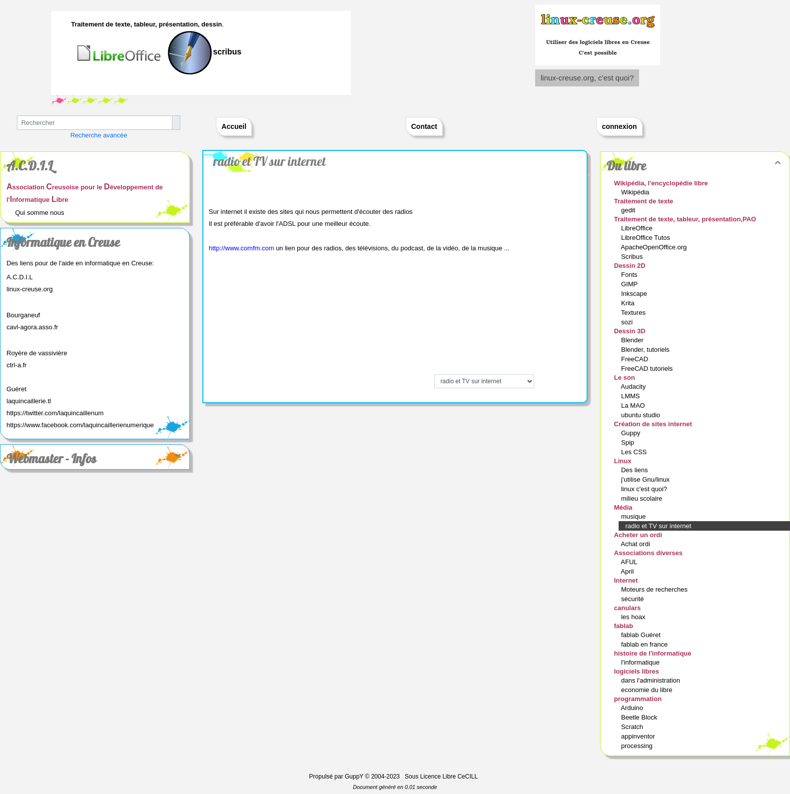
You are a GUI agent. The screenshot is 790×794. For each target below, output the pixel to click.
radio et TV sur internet (269, 161)
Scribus (633, 256)
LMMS (631, 396)
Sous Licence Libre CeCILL (442, 776)
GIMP (630, 284)
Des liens (635, 470)
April (628, 571)
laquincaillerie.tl (28, 401)
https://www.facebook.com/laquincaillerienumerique (80, 425)
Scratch (633, 727)
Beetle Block (640, 717)
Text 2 (58, 100)
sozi (628, 322)
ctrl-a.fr (16, 365)
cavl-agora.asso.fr (32, 327)
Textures (634, 312)
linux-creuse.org (29, 289)
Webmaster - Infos (94, 459)
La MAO (634, 405)
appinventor (639, 736)
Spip (628, 442)
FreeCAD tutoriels (648, 368)
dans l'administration (651, 680)
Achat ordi (636, 544)
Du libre (695, 166)
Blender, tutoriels (646, 349)
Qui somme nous (39, 212)
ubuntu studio (641, 415)
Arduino (633, 708)
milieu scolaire (642, 498)
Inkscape (635, 293)
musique (634, 516)
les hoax (634, 617)
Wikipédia (636, 192)
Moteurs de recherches (655, 589)
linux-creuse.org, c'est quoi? (587, 77)
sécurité (633, 599)
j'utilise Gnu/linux (646, 479)
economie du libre (647, 690)
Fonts (630, 274)
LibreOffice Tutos (646, 237)
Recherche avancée (98, 135)
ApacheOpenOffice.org (655, 247)
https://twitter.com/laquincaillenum (54, 413)
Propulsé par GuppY (337, 776)
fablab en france (645, 644)
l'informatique (641, 662)
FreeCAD (635, 359)
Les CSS (635, 452)
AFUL (630, 562)
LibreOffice (637, 228)
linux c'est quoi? (645, 489)
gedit (629, 210)
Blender (633, 340)
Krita (628, 303)
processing (637, 746)
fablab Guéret (641, 635)
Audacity (634, 386)
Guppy (631, 433)
